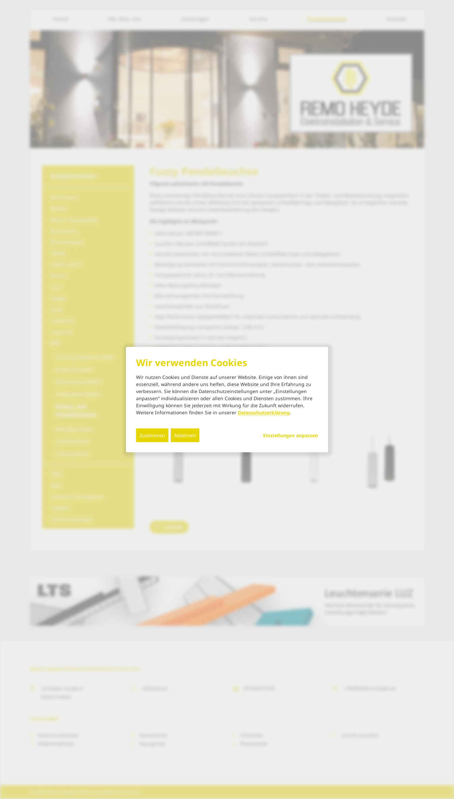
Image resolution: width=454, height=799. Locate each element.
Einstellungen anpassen (290, 435)
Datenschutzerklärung (264, 412)
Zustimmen (152, 435)
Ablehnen (185, 435)
